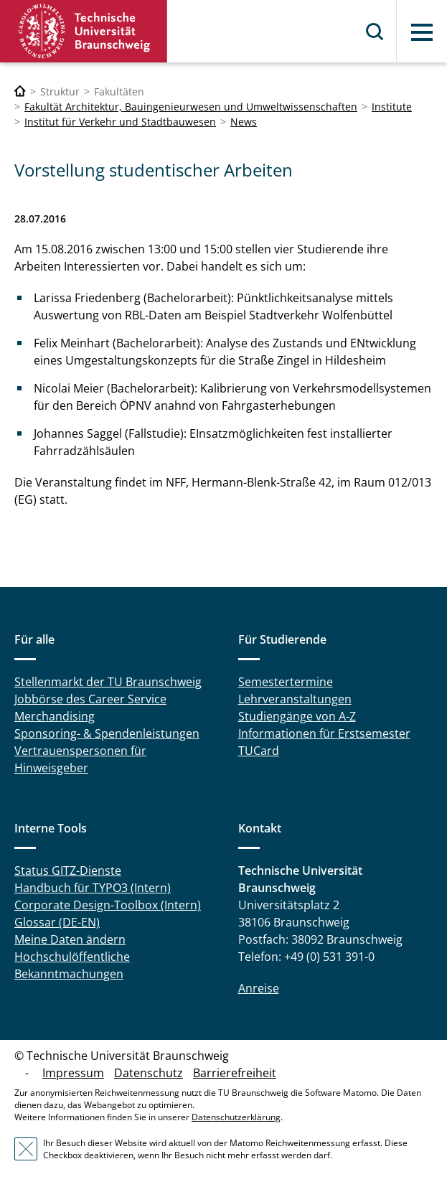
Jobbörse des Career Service (90, 699)
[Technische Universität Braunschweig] (20, 91)
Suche (375, 31)
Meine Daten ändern (70, 939)
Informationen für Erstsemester (324, 733)
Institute (392, 106)
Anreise (258, 988)
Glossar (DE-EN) (57, 922)
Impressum (73, 1073)
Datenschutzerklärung (236, 1117)
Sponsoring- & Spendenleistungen (106, 733)
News (243, 121)
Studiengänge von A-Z (297, 716)
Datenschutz (148, 1073)
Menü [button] (422, 32)
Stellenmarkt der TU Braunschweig (108, 682)
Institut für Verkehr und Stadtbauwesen (120, 121)
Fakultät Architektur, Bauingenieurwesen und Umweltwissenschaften (190, 106)
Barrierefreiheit (234, 1073)
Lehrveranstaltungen (295, 699)
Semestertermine (285, 682)
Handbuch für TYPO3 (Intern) (92, 888)
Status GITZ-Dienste (67, 870)
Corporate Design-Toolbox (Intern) (107, 905)
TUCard (258, 751)
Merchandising (54, 716)
